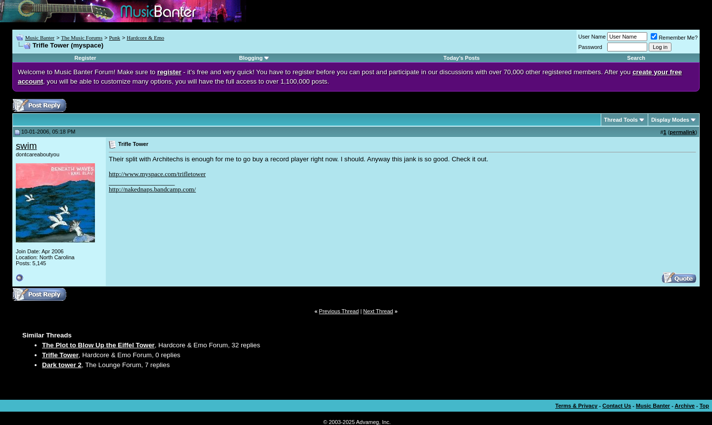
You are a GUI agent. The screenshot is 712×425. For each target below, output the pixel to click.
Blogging (251, 58)
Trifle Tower (60, 355)
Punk (114, 38)
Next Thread (378, 311)
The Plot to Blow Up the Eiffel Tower (98, 345)
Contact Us (616, 406)
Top (704, 406)
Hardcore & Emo (145, 38)
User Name (592, 37)
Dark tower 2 (62, 365)
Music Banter (40, 38)
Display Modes (670, 120)
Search (636, 58)
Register (85, 58)
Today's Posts (462, 58)
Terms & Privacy (576, 406)
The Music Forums (81, 38)
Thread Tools (621, 120)
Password (590, 47)
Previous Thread (339, 311)
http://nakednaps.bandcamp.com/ (152, 189)
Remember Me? (674, 38)
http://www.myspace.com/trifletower (157, 174)
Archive (685, 406)
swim (26, 146)
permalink (682, 132)
